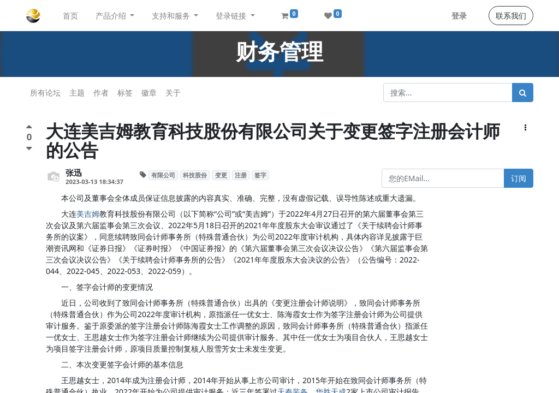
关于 (173, 92)
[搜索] (522, 92)
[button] (525, 127)
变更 (221, 175)
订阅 (518, 178)
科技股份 (195, 175)
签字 (260, 175)
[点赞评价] (29, 128)
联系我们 (511, 15)
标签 (125, 92)
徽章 (149, 92)
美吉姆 (87, 214)
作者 (101, 92)
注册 (241, 175)
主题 (77, 92)
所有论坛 (45, 92)
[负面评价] (29, 148)
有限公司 (163, 175)
